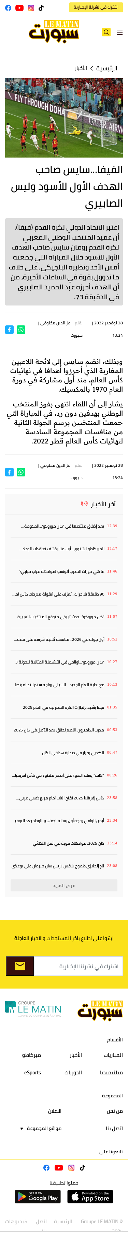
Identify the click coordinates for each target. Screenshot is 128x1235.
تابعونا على (111, 1151)
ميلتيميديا (111, 1072)
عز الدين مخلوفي (55, 323)
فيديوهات (16, 1221)
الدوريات (73, 1072)
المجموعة (112, 1095)
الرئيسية (106, 68)
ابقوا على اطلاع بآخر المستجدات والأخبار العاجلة (64, 938)
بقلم (79, 323)
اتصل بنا (114, 1128)
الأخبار (81, 68)
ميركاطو (31, 1055)
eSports (32, 1072)
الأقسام (115, 1039)
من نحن (115, 1111)
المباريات (113, 1055)
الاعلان (54, 1111)
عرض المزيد (64, 885)
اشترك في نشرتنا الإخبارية (96, 7)
